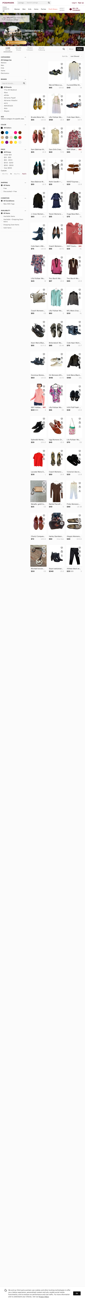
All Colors (6, 128)
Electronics (5, 73)
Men (24, 9)
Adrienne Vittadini (9, 100)
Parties (43, 9)
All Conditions (7, 201)
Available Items (8, 216)
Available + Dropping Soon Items (12, 220)
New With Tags (7, 204)
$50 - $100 (6, 160)
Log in (74, 3)
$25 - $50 (6, 157)
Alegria (5, 111)
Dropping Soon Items (10, 225)
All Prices (6, 152)
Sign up (81, 3)
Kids (29, 9)
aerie (4, 103)
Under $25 (6, 155)
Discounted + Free (9, 191)
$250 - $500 (7, 165)
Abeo (4, 93)
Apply (24, 174)
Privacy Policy (44, 1297)
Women (17, 9)
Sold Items (6, 228)
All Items (5, 185)
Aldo (4, 108)
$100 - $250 (7, 163)
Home (36, 9)
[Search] (36, 3)
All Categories (6, 60)
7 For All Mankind (9, 90)
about (71, 49)
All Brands (6, 87)
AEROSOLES (7, 106)
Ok (77, 1293)
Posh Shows (53, 9)
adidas (5, 95)
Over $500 (6, 168)
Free (4, 188)
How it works (62, 9)
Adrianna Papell (8, 98)
